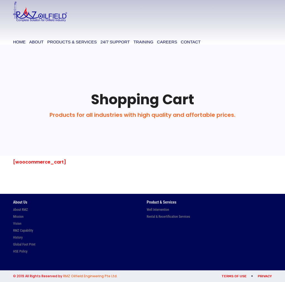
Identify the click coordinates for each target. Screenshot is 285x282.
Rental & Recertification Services (168, 217)
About (36, 41)
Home (19, 41)
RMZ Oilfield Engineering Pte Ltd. (90, 276)
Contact (191, 41)
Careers (167, 41)
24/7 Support (115, 41)
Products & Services (72, 41)
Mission (18, 217)
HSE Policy (20, 251)
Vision (17, 224)
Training (143, 41)
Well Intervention (158, 210)
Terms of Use (234, 276)
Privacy (265, 276)
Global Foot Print (24, 244)
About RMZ (20, 210)
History (18, 237)
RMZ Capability (23, 230)
